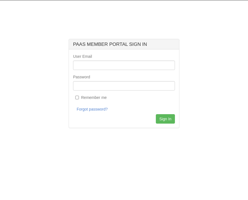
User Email (82, 56)
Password (81, 77)
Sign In (165, 119)
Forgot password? (92, 109)
